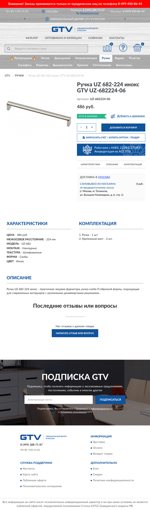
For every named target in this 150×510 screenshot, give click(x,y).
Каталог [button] (32, 38)
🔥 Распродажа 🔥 (23, 58)
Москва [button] (104, 177)
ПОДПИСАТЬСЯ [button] (110, 399)
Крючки (82, 65)
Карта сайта (30, 474)
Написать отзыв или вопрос (75, 333)
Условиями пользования (73, 412)
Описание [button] (112, 164)
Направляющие (86, 58)
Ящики (119, 58)
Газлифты (24, 65)
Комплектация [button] (133, 164)
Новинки (95, 38)
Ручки (106, 58)
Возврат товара (102, 454)
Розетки (134, 58)
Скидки (97, 474)
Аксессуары (124, 65)
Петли (45, 58)
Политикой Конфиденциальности (94, 408)
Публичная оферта (34, 480)
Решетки (42, 65)
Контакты (116, 38)
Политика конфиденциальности (113, 480)
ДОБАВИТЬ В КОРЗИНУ (123, 127)
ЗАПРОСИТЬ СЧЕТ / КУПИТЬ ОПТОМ (111, 137)
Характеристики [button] (90, 164)
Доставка (99, 442)
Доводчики (62, 58)
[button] (88, 13)
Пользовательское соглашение (42, 486)
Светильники (102, 65)
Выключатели (62, 65)
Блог (96, 468)
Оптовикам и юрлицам (63, 38)
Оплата (97, 448)
